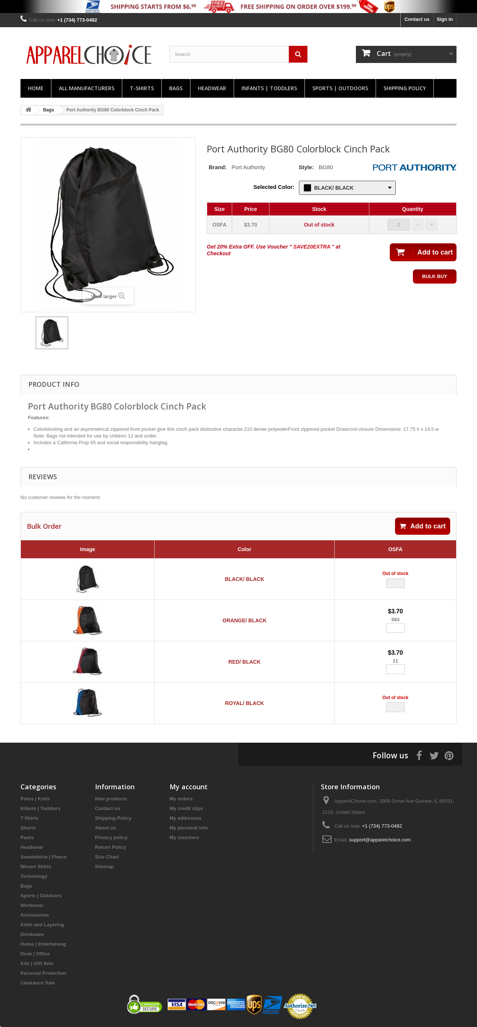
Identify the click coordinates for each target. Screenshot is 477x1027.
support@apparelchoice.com (380, 840)
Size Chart (107, 857)
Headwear (212, 88)
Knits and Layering (42, 925)
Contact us (416, 19)
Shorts (28, 828)
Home (36, 88)
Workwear (32, 905)
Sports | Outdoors (340, 88)
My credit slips (186, 808)
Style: (306, 167)
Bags (176, 88)
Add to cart (422, 526)
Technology (33, 876)
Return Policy (110, 847)
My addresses (186, 818)
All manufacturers (86, 88)
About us (105, 828)
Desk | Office (35, 954)
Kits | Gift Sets (37, 963)
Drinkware (32, 934)
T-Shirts (142, 88)
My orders (181, 799)
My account (189, 786)
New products (111, 799)
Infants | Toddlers (269, 88)
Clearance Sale (37, 983)
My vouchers (184, 837)
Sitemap (104, 866)
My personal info (189, 828)
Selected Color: (273, 187)
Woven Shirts (35, 866)
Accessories (34, 915)
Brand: (218, 167)
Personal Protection (43, 973)
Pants (27, 837)
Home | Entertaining (43, 944)
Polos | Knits (35, 799)
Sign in (445, 19)
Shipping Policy (404, 88)
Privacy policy (111, 837)
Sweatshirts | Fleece (43, 857)
